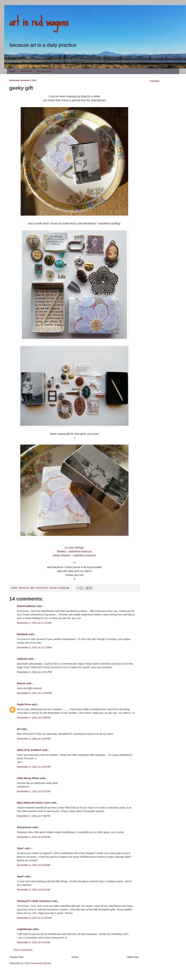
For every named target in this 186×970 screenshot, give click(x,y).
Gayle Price (24, 704)
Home (12, 71)
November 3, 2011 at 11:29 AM (34, 917)
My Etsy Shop (44, 71)
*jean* (20, 848)
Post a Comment (23, 949)
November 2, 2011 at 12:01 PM (34, 672)
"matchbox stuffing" (109, 223)
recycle (52, 587)
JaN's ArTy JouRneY (29, 749)
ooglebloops (24, 929)
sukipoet (22, 658)
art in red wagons (38, 21)
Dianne (21, 683)
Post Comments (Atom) (38, 963)
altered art (24, 587)
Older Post (133, 957)
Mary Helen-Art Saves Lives (33, 802)
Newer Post (16, 957)
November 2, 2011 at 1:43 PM (33, 717)
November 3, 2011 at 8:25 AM (33, 836)
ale (18, 728)
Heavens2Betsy (26, 606)
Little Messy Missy (28, 778)
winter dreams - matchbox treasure (74, 555)
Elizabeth (22, 634)
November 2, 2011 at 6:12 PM (33, 791)
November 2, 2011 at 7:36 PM (33, 815)
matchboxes (42, 587)
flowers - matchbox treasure (74, 551)
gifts (32, 587)
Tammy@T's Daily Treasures (34, 900)
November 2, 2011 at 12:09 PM (34, 693)
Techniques (26, 71)
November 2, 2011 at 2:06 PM (33, 738)
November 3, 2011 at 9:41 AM (33, 889)
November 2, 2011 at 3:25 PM (33, 766)
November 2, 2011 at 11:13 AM (34, 647)
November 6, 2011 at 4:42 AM (33, 942)
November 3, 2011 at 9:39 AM (33, 865)
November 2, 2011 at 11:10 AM (34, 622)
